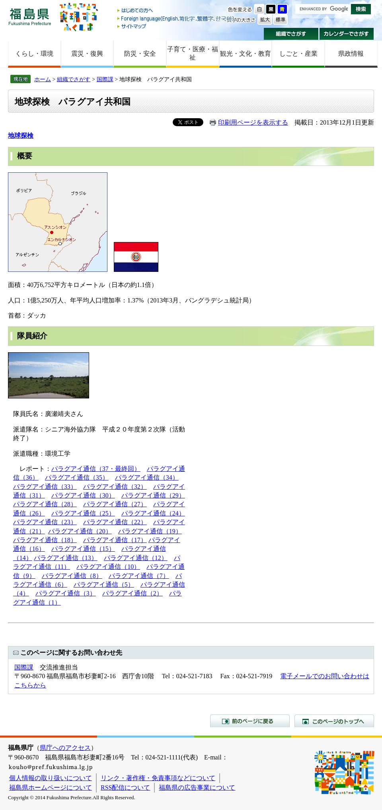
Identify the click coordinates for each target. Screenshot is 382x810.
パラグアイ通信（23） (45, 522)
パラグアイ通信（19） (150, 531)
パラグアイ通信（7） (139, 575)
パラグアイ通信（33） (45, 486)
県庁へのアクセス (65, 747)
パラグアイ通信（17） (115, 540)
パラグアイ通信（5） (104, 584)
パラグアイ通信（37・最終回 (92, 468)
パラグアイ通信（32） (115, 486)
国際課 (105, 79)
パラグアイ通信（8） (72, 575)
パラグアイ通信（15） (83, 548)
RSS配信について (125, 787)
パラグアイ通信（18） (45, 540)
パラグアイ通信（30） (83, 495)
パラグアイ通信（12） (136, 557)
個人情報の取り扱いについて (50, 778)
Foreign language (176, 18)
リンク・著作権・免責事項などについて (158, 778)
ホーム (42, 79)
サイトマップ (176, 26)
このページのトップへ (334, 720)
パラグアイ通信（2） (132, 593)
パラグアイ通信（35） (77, 477)
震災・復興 (87, 53)
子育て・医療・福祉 (192, 53)
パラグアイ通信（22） (115, 522)
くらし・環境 (34, 53)
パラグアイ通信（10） (108, 566)
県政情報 (351, 53)
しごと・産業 (298, 53)
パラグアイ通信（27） (115, 504)
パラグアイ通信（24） (153, 513)
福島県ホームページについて (50, 787)
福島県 (30, 16)
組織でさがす (291, 34)
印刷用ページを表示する (253, 122)
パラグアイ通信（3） (65, 593)
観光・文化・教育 (245, 53)
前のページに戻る (250, 720)
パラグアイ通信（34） (147, 477)
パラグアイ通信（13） (65, 557)
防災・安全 (140, 53)
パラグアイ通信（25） (83, 513)
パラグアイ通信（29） (153, 495)
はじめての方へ (176, 11)
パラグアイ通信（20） (80, 531)
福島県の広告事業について (197, 787)
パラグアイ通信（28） (45, 504)
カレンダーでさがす (347, 34)
